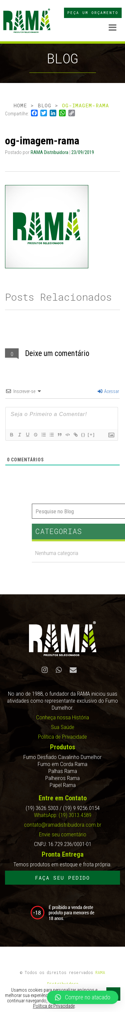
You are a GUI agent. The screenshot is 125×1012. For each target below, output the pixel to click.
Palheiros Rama (62, 778)
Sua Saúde (62, 727)
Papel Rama (63, 785)
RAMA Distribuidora (50, 152)
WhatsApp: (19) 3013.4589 (62, 815)
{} (83, 434)
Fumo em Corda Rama (62, 764)
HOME (20, 105)
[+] (91, 434)
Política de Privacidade (62, 736)
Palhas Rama (62, 771)
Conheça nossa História (62, 717)
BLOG (44, 105)
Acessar (108, 391)
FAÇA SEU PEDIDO (62, 877)
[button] (82, 997)
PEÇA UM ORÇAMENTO (92, 12)
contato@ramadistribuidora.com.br (62, 824)
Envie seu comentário (62, 834)
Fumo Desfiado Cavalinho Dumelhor (62, 757)
